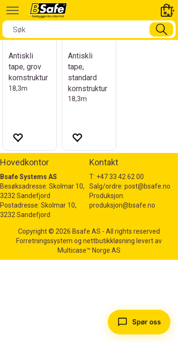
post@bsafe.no (147, 186)
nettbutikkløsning (109, 241)
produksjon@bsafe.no (122, 205)
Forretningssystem (44, 241)
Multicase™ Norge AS (89, 250)
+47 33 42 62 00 (120, 176)
